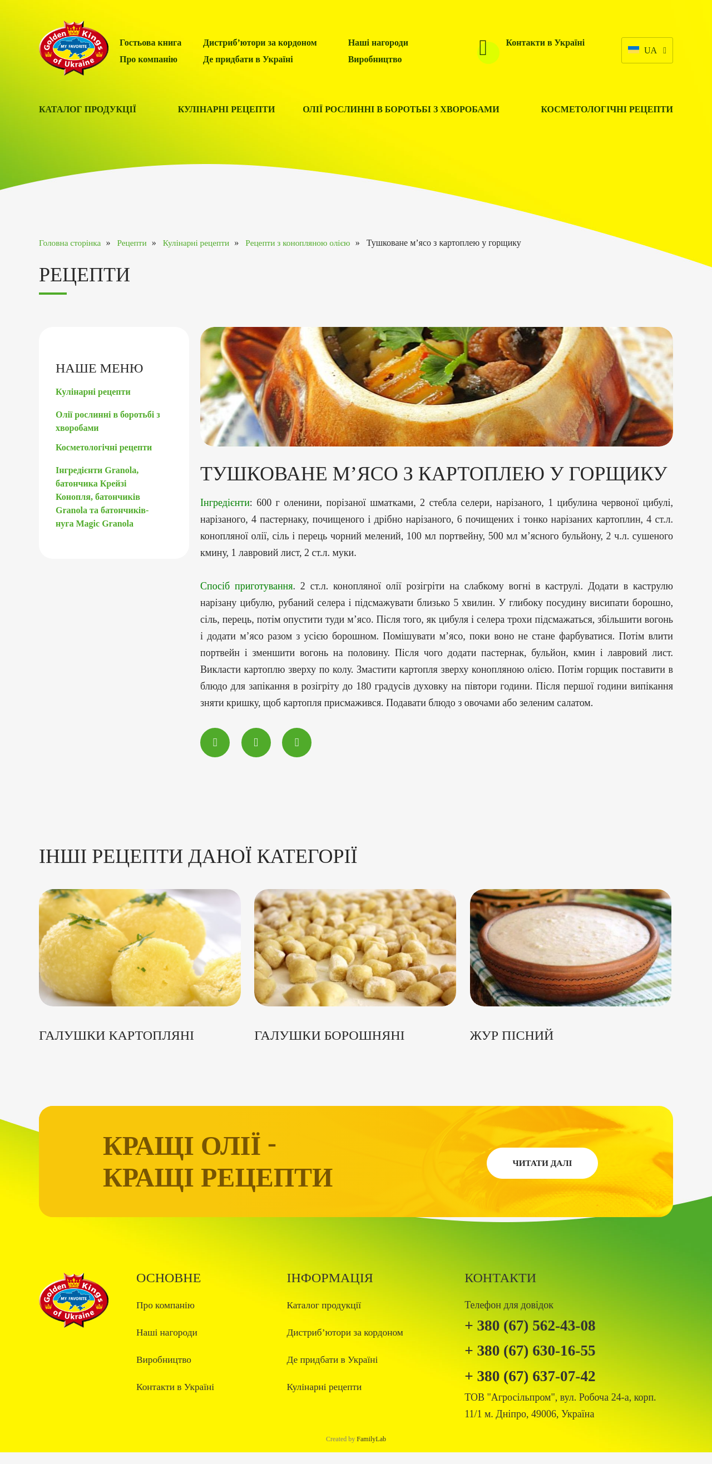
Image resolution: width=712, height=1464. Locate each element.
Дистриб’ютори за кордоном (260, 42)
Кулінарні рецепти (226, 109)
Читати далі (542, 1168)
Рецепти (136, 242)
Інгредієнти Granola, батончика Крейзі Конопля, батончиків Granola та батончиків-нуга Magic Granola (102, 496)
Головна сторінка (71, 242)
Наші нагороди (378, 42)
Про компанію (148, 59)
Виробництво (375, 59)
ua (641, 51)
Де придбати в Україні (248, 59)
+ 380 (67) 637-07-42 (536, 1386)
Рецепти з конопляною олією (312, 242)
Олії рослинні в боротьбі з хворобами (401, 109)
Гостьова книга (150, 42)
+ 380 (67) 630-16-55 (536, 1358)
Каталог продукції (87, 109)
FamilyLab (371, 1451)
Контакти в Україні (545, 42)
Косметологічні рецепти (607, 109)
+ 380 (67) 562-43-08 (536, 1331)
